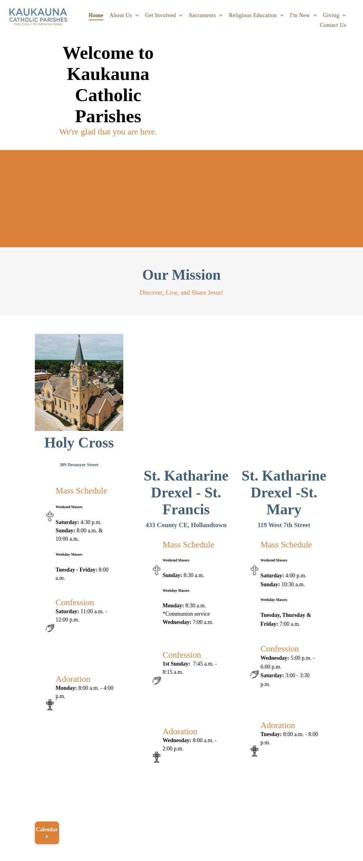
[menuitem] (96, 15)
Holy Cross (79, 442)
